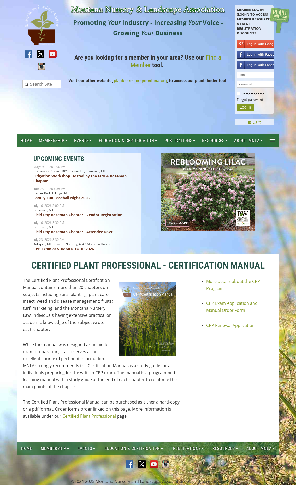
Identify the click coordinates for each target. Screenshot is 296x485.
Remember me (252, 93)
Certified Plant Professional (89, 416)
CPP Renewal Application (230, 325)
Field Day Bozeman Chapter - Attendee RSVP (73, 231)
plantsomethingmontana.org (140, 80)
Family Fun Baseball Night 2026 (61, 197)
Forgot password (250, 99)
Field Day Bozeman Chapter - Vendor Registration (77, 214)
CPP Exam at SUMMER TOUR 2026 (63, 248)
